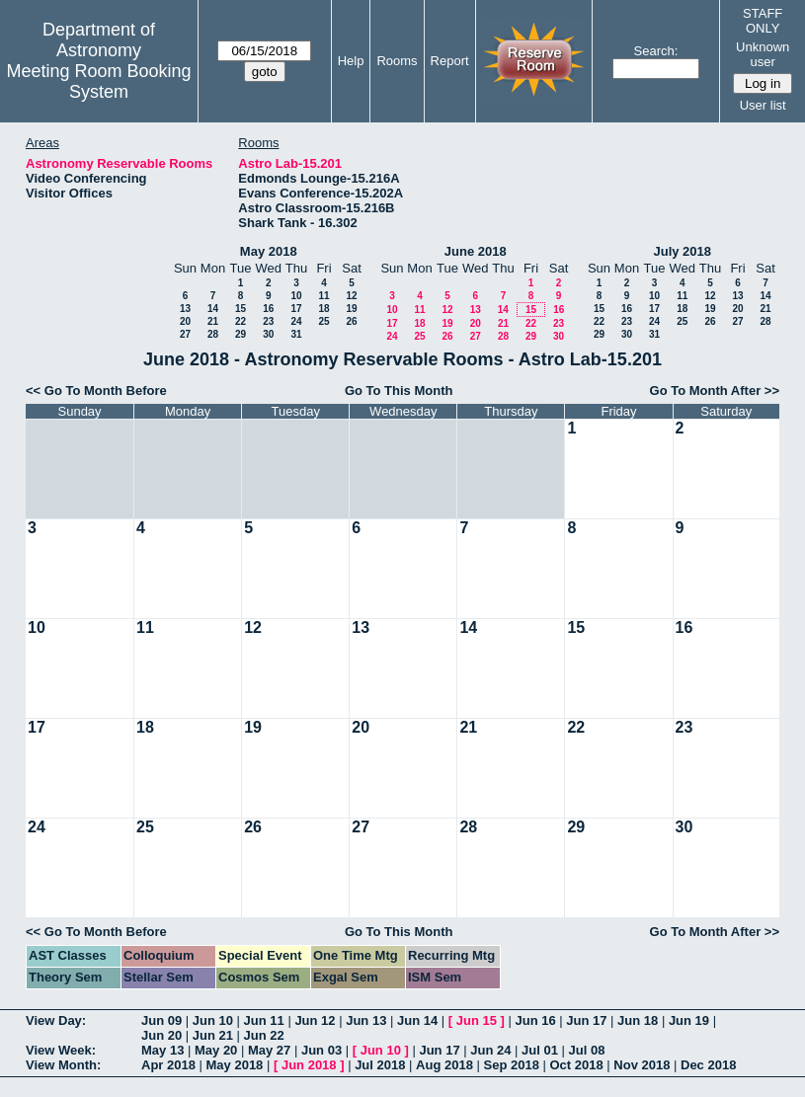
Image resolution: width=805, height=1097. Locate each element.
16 (268, 308)
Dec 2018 (708, 1065)
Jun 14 (417, 1020)
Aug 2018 (444, 1065)
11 (323, 295)
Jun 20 (161, 1035)
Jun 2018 (309, 1065)
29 (240, 334)
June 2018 (475, 251)
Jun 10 (213, 1020)
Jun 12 (314, 1020)
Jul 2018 (380, 1065)
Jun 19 (689, 1020)
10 (295, 295)
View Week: (61, 1050)
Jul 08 (587, 1050)
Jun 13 (366, 1020)
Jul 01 (540, 1050)
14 (212, 308)
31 (295, 334)
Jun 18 (637, 1020)
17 (295, 308)
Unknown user (762, 54)
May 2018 (268, 251)
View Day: (56, 1020)
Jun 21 (213, 1035)
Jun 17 (586, 1020)
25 (323, 321)
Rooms (396, 60)
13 (185, 308)
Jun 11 (264, 1020)
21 (212, 321)
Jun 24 (490, 1050)
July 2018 (682, 251)
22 (240, 321)
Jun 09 (161, 1020)
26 (351, 321)
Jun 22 (264, 1035)
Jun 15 (476, 1020)
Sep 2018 (511, 1065)
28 (212, 334)
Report (450, 60)
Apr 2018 (168, 1065)
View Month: (63, 1065)
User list (763, 105)
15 (240, 308)
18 (323, 308)
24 (295, 321)
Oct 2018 (576, 1065)
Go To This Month (399, 390)
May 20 (216, 1050)
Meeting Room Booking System (98, 81)
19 (351, 308)
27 (185, 334)
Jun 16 (535, 1020)
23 (268, 321)
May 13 (162, 1050)
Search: (656, 50)
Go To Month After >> (714, 390)
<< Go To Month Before (96, 390)
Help (351, 60)
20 (185, 321)
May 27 (269, 1050)
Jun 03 (321, 1050)
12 (351, 295)
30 (268, 334)
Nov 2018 (641, 1065)
